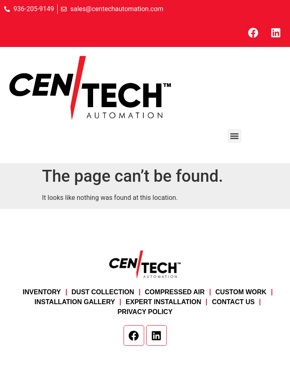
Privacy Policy (145, 311)
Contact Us (233, 301)
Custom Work (241, 292)
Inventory (42, 292)
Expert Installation (163, 301)
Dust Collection (103, 292)
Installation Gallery (75, 301)
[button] (234, 136)
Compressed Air (175, 292)
